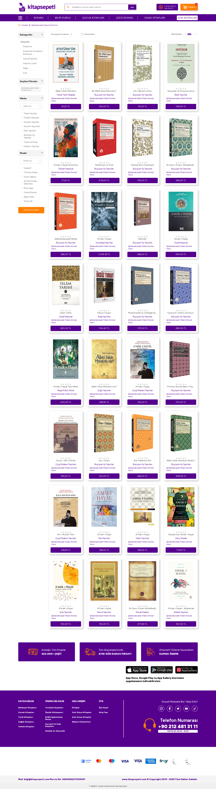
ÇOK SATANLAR (187, 17)
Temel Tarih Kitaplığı (66, 95)
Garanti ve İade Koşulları (53, 725)
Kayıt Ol (170, 8)
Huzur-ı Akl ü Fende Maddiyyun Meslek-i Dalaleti (66, 460)
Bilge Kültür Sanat (66, 390)
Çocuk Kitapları (26, 712)
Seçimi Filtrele (31, 210)
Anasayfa (23, 25)
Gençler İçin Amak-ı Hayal (181, 534)
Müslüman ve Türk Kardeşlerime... (104, 165)
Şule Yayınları (66, 612)
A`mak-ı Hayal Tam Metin (65, 386)
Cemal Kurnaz (29, 192)
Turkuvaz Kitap (29, 142)
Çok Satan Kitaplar (81, 717)
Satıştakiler (88, 34)
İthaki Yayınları (29, 113)
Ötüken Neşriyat (30, 117)
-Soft (92, 786)
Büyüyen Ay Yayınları (28, 136)
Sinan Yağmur (28, 177)
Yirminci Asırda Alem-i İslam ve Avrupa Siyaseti (181, 386)
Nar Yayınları (104, 538)
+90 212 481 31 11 (178, 726)
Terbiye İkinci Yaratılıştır (142, 165)
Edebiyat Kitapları (27, 708)
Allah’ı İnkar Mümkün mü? (104, 386)
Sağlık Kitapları (26, 722)
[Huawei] (186, 670)
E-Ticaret (99, 786)
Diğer (25, 68)
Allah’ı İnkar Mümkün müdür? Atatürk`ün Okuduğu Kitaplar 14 (65, 91)
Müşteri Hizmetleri (81, 722)
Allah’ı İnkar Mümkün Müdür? (181, 460)
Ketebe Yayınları (30, 122)
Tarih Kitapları (25, 717)
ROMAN (38, 17)
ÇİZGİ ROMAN (124, 17)
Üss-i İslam (104, 460)
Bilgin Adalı (27, 197)
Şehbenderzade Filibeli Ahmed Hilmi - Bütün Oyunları (66, 239)
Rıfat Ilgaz (27, 188)
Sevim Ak (26, 201)
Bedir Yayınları (181, 95)
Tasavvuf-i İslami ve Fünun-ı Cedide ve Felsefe (181, 313)
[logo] (37, 7)
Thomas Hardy (29, 172)
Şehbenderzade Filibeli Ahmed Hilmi (64, 99)
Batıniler (143, 239)
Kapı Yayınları (28, 130)
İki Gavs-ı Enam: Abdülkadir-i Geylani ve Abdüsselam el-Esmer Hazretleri (181, 165)
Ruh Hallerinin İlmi (142, 460)
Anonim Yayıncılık (30, 126)
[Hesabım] (161, 7)
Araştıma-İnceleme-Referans (33, 52)
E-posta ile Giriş (170, 6)
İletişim (75, 708)
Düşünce (27, 46)
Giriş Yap (103, 712)
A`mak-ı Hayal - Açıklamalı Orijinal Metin (181, 608)
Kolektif (26, 168)
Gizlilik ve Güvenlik (55, 731)
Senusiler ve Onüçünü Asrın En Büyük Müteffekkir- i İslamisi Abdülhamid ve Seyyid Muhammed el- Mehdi (181, 91)
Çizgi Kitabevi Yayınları (142, 390)
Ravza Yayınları (104, 612)
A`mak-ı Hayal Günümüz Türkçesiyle (66, 165)
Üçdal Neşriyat (181, 243)
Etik (25, 73)
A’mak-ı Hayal (104, 239)
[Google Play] (162, 670)
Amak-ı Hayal (181, 239)
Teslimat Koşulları (54, 708)
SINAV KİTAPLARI (155, 17)
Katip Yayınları (104, 316)
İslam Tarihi (65, 313)
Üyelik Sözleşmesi (54, 712)
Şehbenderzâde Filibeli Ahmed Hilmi (102, 99)
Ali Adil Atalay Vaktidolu (29, 182)
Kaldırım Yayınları (30, 146)
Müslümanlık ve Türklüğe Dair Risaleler (142, 313)
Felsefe (25, 42)
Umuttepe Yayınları (104, 243)
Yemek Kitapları (26, 726)
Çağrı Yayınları (104, 390)
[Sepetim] (189, 7)
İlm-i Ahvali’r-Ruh (65, 534)
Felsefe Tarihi (30, 63)
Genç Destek (181, 538)
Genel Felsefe (30, 58)
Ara (129, 7)
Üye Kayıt (103, 708)
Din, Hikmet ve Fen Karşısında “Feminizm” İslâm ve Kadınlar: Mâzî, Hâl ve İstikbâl (142, 91)
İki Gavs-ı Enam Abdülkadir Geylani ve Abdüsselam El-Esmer (142, 608)
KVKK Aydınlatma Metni (54, 718)
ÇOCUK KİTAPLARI (93, 17)
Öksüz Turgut (104, 313)
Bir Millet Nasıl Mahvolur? (104, 91)
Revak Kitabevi (142, 612)
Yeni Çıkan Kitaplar (81, 712)
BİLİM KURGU (63, 17)
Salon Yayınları (142, 538)
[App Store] (137, 670)
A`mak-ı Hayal (142, 386)
